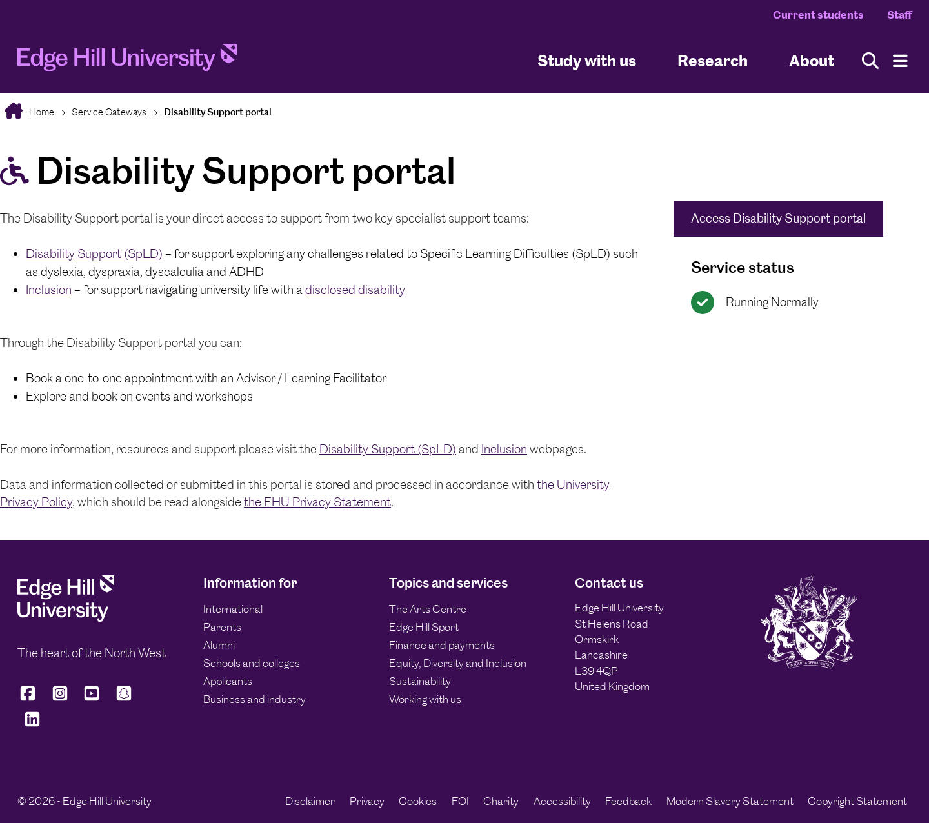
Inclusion (49, 290)
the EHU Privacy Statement (317, 502)
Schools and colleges (251, 663)
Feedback (628, 801)
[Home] (127, 61)
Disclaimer (310, 801)
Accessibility (562, 801)
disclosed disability (355, 290)
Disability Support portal (218, 111)
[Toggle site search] (870, 61)
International (233, 608)
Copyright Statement (857, 801)
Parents (222, 626)
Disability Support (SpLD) (94, 253)
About (811, 60)
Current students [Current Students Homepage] (818, 14)
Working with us (425, 699)
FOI (460, 801)
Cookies (418, 801)
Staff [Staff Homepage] (899, 14)
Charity (501, 801)
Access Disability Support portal (778, 218)
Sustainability (420, 681)
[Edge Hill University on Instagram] (60, 698)
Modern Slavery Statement (730, 801)
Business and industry (254, 699)
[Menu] (900, 61)
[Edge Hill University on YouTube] (91, 698)
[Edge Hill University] (65, 617)
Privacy (367, 801)
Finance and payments (442, 645)
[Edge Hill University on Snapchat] (124, 698)
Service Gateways (109, 111)
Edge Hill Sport (424, 626)
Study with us (586, 60)
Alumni (219, 645)
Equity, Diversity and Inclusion (457, 663)
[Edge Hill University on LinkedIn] (32, 724)
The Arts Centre (427, 608)
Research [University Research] (712, 60)
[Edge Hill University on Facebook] (30, 698)
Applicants (227, 681)
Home (40, 111)
